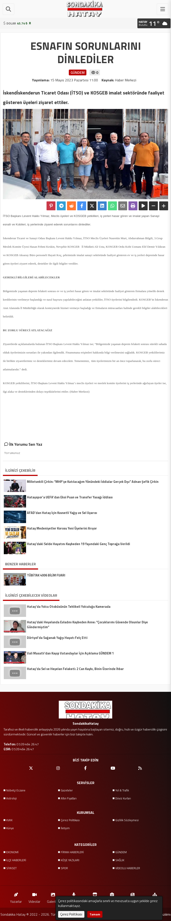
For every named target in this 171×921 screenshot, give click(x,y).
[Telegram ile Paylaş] (61, 205)
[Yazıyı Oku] (143, 205)
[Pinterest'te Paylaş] (51, 205)
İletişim (65, 828)
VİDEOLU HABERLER (127, 868)
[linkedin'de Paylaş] (102, 205)
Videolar (34, 897)
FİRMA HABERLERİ (72, 852)
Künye (10, 828)
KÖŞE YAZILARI (70, 860)
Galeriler (53, 897)
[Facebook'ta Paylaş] (81, 205)
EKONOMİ (12, 852)
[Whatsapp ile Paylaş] (112, 205)
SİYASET (11, 868)
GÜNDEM (121, 852)
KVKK (9, 820)
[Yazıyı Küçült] (153, 205)
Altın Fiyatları (69, 798)
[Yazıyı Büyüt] (163, 205)
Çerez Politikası (70, 820)
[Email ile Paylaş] (122, 205)
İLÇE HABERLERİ (16, 860)
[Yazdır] (132, 205)
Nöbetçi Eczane (15, 790)
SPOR (64, 868)
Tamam (95, 914)
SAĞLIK (119, 860)
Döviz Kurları (123, 798)
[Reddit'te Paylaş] (71, 205)
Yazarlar (16, 897)
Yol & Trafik (122, 790)
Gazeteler (67, 790)
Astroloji (11, 798)
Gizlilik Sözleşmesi (127, 820)
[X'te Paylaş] (92, 205)
